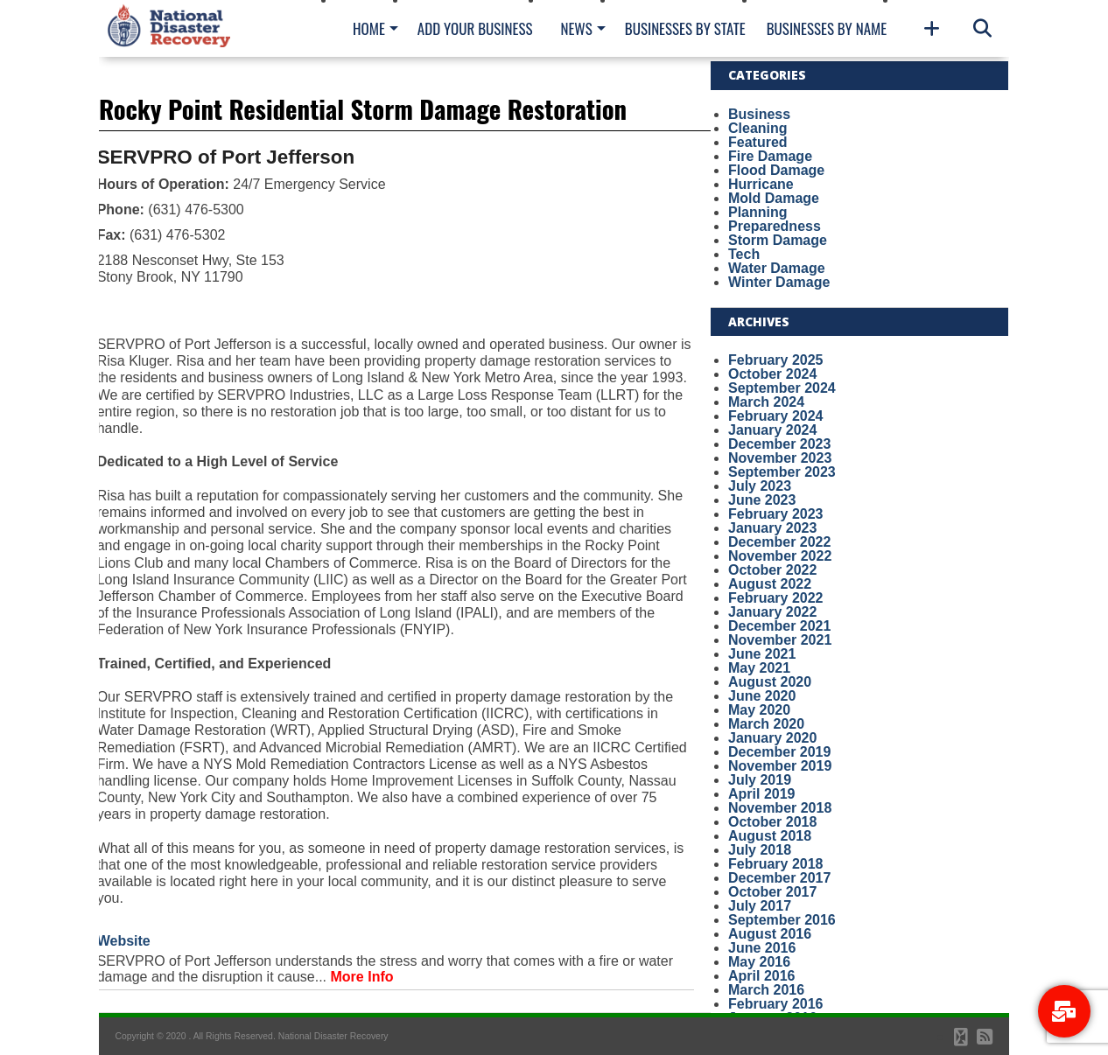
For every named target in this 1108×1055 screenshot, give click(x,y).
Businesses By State (685, 28)
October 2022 (772, 569)
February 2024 (776, 416)
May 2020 (759, 709)
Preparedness (774, 226)
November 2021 (779, 639)
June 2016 (762, 947)
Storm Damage (777, 240)
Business (759, 114)
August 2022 (769, 583)
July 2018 (759, 849)
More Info (362, 976)
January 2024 (772, 430)
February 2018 (776, 863)
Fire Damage (770, 156)
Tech (744, 254)
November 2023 (779, 458)
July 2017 (759, 905)
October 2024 (772, 374)
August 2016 (769, 933)
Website (124, 940)
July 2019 (759, 779)
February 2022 (776, 597)
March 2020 (766, 723)
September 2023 (782, 472)
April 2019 (761, 793)
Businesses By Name (827, 28)
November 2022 (779, 555)
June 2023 (762, 500)
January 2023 (772, 528)
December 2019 (779, 751)
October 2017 (772, 891)
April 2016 (761, 975)
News (576, 28)
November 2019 (779, 765)
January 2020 (772, 737)
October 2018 (772, 821)
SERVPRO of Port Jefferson (225, 157)
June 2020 (762, 695)
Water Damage (776, 268)
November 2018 (779, 807)
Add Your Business (475, 28)
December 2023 (779, 444)
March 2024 (766, 402)
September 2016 (782, 919)
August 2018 (769, 835)
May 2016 (759, 961)
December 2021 (779, 625)
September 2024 (782, 388)
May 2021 (759, 667)
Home (369, 28)
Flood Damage (776, 170)
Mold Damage (773, 198)
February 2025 (776, 360)
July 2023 (759, 486)
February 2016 (776, 1003)
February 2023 (776, 514)
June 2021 (762, 653)
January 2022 (772, 611)
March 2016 (766, 989)
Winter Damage (779, 282)
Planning (758, 212)
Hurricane (761, 184)
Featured (758, 142)
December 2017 (779, 877)
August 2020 (769, 681)
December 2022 (779, 541)
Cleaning (758, 128)
